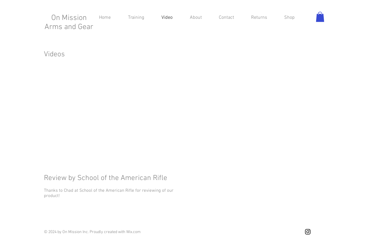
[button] (320, 17)
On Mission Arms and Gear (69, 22)
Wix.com (133, 232)
